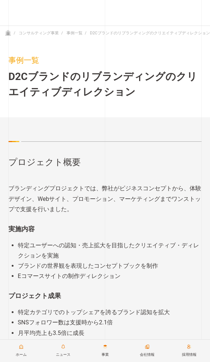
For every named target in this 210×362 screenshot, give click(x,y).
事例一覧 (74, 33)
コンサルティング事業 (39, 33)
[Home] (8, 33)
